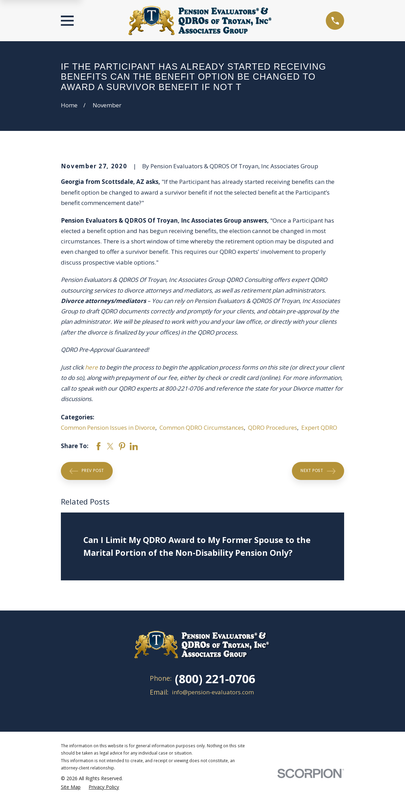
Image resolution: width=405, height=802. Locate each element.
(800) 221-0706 (215, 679)
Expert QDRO (319, 427)
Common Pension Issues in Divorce (108, 427)
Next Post (318, 471)
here (91, 367)
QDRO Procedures (272, 427)
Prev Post (87, 471)
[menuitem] (71, 787)
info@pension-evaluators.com (213, 692)
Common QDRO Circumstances (201, 427)
